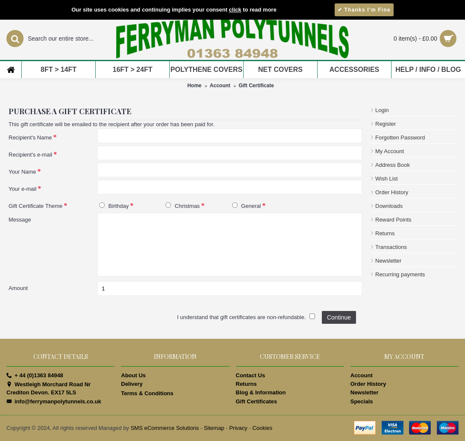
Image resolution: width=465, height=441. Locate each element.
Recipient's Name (30, 137)
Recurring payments (400, 274)
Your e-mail (22, 189)
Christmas (182, 205)
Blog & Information (261, 392)
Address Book (392, 165)
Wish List (386, 178)
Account (220, 86)
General (246, 205)
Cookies (262, 428)
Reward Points (393, 219)
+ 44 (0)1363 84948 (34, 375)
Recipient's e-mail (30, 154)
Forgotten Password (400, 137)
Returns (385, 233)
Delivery (132, 384)
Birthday (114, 205)
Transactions (391, 247)
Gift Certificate (256, 86)
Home (194, 86)
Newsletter (388, 260)
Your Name (22, 172)
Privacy (238, 428)
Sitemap (214, 428)
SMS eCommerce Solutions (165, 428)
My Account (389, 151)
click (235, 9)
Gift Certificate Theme (35, 206)
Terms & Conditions (147, 393)
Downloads (389, 206)
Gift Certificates (256, 401)
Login (382, 110)
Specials (361, 401)
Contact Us (250, 375)
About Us (133, 375)
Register (385, 124)
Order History (391, 192)
